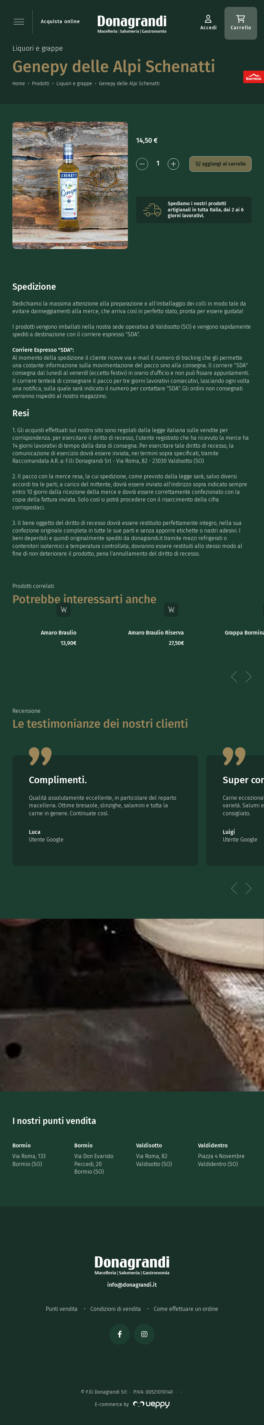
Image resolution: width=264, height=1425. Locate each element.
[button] (19, 21)
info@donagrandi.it (132, 1285)
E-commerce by (132, 1404)
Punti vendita (62, 1309)
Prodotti (41, 84)
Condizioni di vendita (115, 1309)
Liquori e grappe (74, 84)
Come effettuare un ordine (186, 1309)
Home (18, 84)
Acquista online (60, 21)
